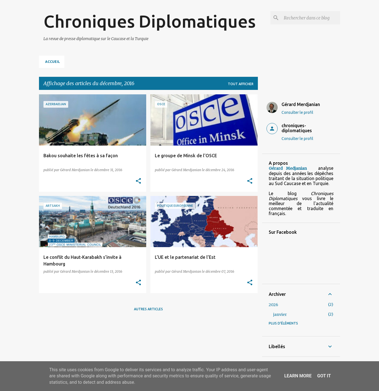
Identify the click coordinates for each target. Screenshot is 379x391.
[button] (138, 181)
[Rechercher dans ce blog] (311, 17)
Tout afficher (240, 84)
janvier (280, 314)
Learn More (298, 375)
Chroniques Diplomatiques (149, 21)
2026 (273, 304)
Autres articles (148, 309)
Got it (324, 375)
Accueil (52, 61)
